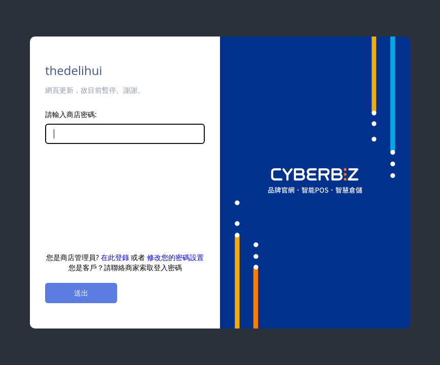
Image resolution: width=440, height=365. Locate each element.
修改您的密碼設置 (175, 257)
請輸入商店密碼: (71, 114)
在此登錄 (115, 257)
